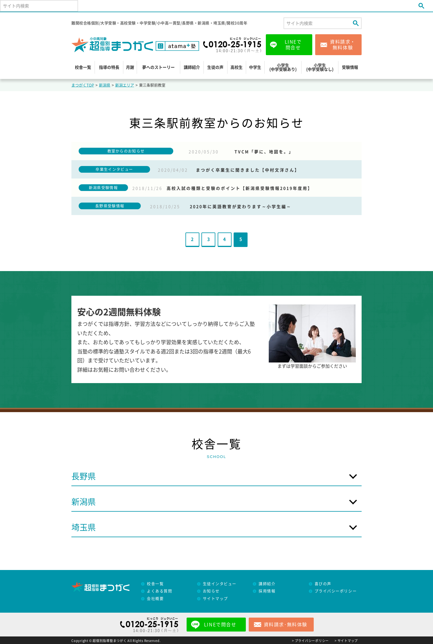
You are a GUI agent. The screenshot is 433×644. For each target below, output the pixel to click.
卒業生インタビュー (114, 169)
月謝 (130, 67)
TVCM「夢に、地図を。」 (264, 152)
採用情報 (267, 591)
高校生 (236, 67)
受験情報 (350, 67)
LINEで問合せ (293, 44)
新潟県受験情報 (103, 188)
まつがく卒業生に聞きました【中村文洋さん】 (248, 170)
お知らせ (211, 591)
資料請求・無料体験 (343, 44)
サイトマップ (215, 598)
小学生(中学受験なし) (319, 67)
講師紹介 (192, 67)
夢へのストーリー (158, 67)
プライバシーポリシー (336, 591)
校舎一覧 (83, 67)
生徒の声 (215, 67)
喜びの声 (323, 584)
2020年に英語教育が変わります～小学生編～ (240, 207)
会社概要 (155, 598)
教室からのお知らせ (126, 151)
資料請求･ (285, 624)
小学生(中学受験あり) (283, 67)
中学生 (255, 67)
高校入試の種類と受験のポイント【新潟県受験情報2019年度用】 (240, 188)
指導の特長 (109, 67)
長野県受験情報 (109, 206)
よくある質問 (159, 591)
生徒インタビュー (220, 584)
